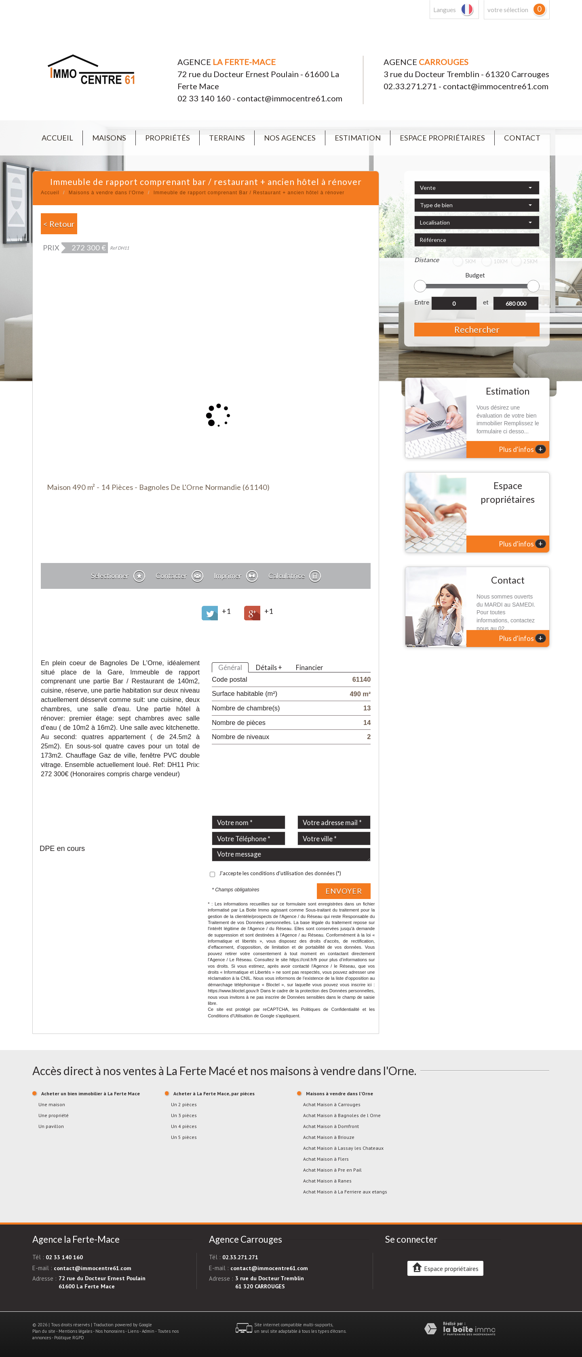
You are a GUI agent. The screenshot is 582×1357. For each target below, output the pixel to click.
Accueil (57, 137)
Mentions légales (75, 1331)
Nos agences (290, 137)
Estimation (358, 137)
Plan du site (43, 1331)
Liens (133, 1331)
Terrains (227, 137)
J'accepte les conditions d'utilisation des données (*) (280, 873)
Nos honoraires (109, 1331)
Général (230, 667)
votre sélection (507, 9)
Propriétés (167, 137)
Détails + (269, 667)
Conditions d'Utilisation (230, 1015)
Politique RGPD (69, 1337)
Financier (309, 667)
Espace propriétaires (442, 137)
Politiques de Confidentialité (330, 1009)
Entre (421, 302)
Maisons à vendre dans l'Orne (106, 192)
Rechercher (477, 329)
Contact (522, 137)
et (486, 302)
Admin (148, 1331)
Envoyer (343, 890)
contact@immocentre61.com (289, 98)
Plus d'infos (522, 449)
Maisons (109, 137)
